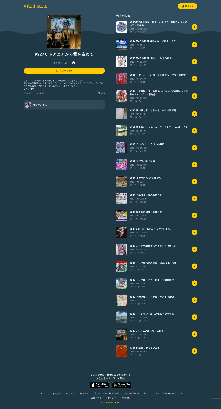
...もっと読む (29, 89)
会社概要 (70, 393)
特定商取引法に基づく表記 (106, 393)
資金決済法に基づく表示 (136, 393)
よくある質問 (54, 393)
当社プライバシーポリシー (103, 398)
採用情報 (84, 393)
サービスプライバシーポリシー (168, 393)
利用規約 (126, 398)
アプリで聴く (64, 70)
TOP (40, 393)
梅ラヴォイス (60, 62)
